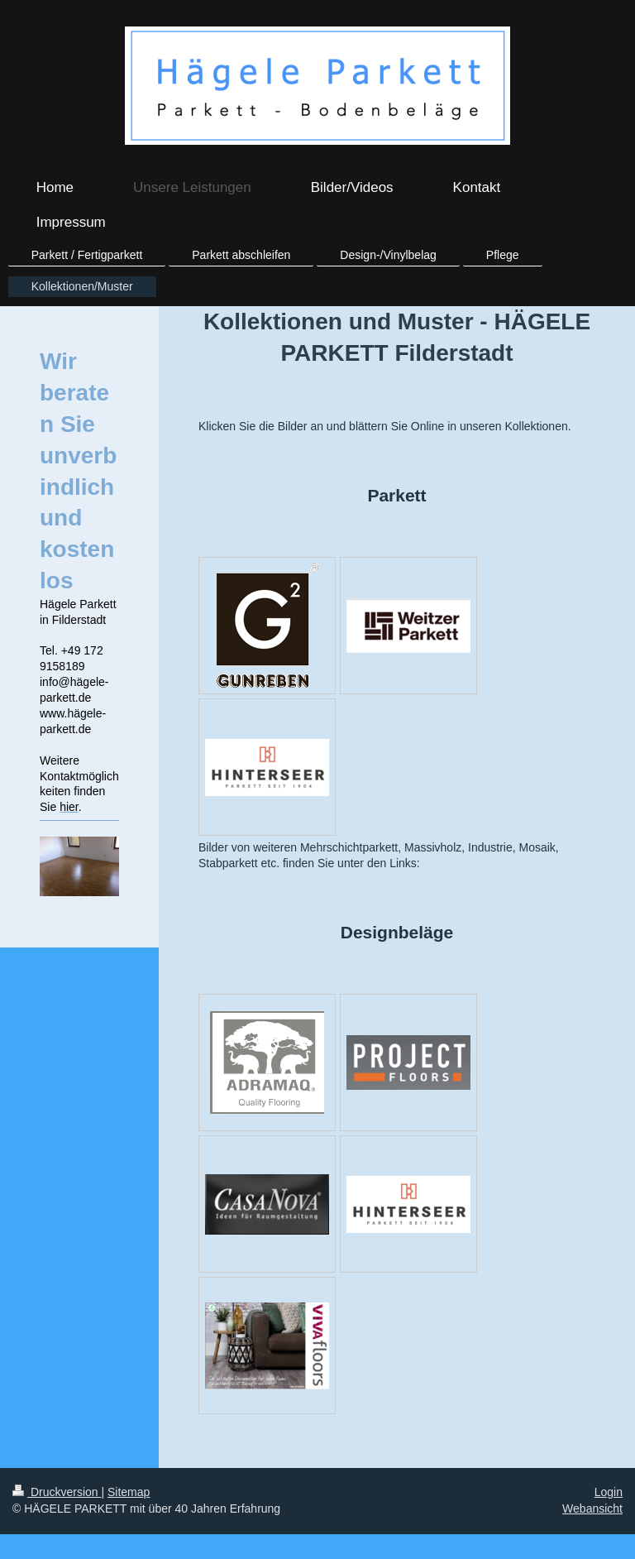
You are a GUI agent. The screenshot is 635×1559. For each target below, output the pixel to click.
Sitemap (128, 1492)
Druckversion (56, 1492)
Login (608, 1492)
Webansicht (592, 1508)
